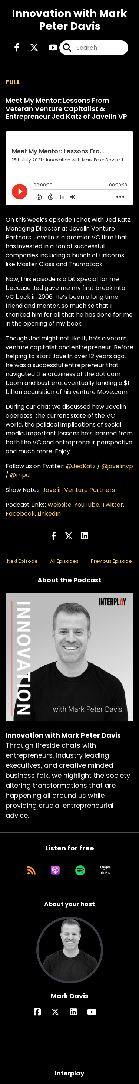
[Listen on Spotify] (80, 870)
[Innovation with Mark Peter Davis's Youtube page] (49, 47)
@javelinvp (117, 466)
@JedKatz (81, 466)
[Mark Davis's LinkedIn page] (78, 1012)
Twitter (112, 504)
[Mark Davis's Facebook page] (42, 1012)
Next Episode (22, 561)
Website (59, 504)
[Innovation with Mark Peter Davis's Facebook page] (17, 47)
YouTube (86, 504)
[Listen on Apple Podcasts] (55, 870)
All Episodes (64, 561)
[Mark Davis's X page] (59, 1012)
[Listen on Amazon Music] (105, 870)
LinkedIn (49, 513)
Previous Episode (111, 561)
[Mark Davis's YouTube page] (96, 1012)
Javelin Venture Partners (78, 490)
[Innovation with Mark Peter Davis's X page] (29, 47)
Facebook (20, 513)
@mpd (20, 475)
